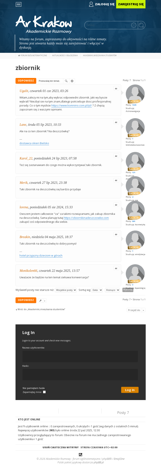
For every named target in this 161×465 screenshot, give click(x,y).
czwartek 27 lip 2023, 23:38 (48, 182)
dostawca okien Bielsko (34, 143)
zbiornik (28, 67)
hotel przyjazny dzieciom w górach (40, 255)
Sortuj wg (91, 290)
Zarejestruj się (131, 4)
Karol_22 (25, 158)
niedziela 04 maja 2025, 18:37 (52, 237)
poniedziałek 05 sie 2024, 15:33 (51, 207)
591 (133, 221)
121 (133, 172)
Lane (22, 124)
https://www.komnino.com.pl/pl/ (71, 105)
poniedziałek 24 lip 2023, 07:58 (55, 158)
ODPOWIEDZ (26, 80)
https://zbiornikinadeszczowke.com (86, 218)
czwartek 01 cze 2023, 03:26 (49, 91)
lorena (23, 207)
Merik (23, 182)
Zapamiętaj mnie (34, 392)
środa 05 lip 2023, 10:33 (44, 124)
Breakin (24, 237)
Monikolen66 (28, 270)
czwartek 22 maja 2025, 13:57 (59, 270)
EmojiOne (119, 459)
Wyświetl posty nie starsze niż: (46, 290)
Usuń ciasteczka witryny (61, 447)
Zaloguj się (104, 4)
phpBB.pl (99, 462)
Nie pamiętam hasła (34, 388)
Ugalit (23, 91)
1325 (134, 105)
